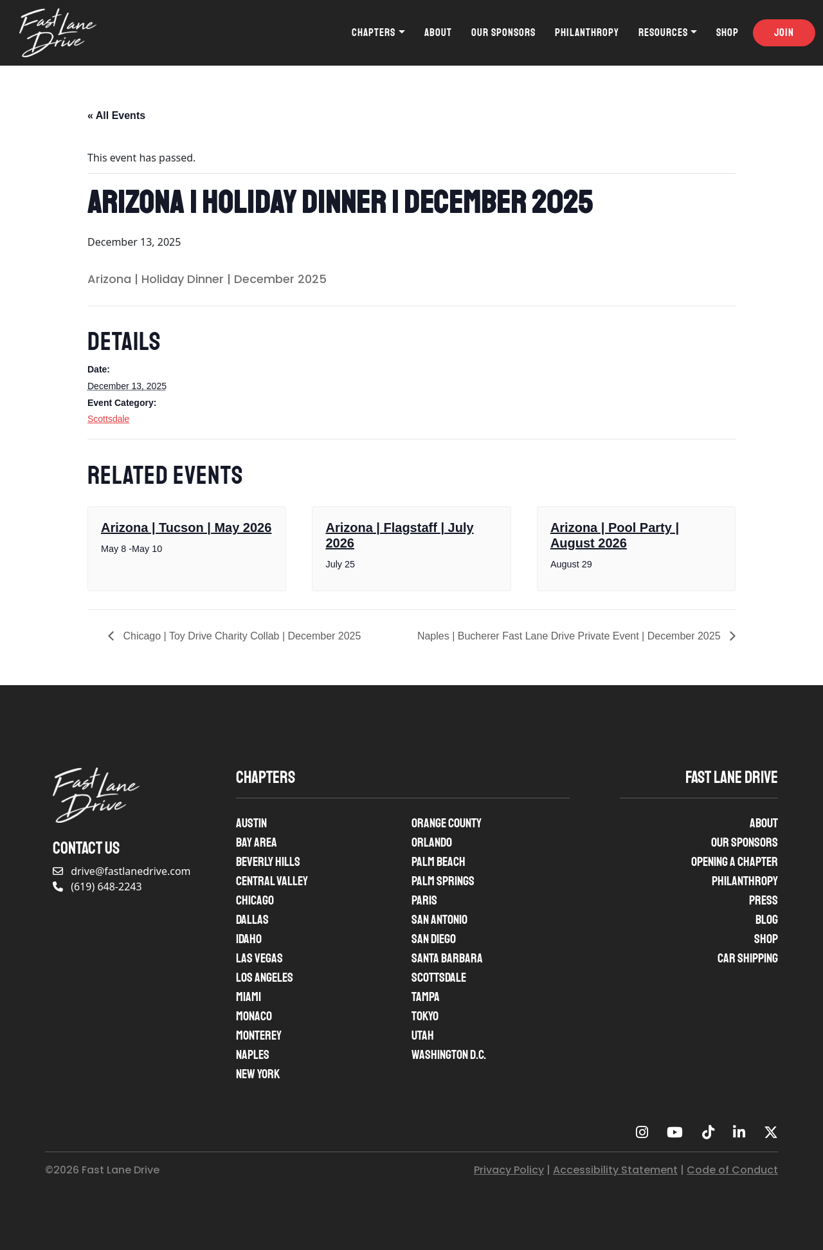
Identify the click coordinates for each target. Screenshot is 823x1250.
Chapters (373, 32)
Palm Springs (443, 881)
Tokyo (425, 1016)
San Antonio (439, 920)
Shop (727, 32)
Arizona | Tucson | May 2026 (186, 527)
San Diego (434, 939)
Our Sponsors (503, 32)
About (438, 32)
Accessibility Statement (615, 1170)
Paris (424, 900)
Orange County (447, 823)
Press (763, 900)
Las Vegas (259, 958)
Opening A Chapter (734, 862)
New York (258, 1074)
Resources (663, 32)
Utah (423, 1035)
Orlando (432, 842)
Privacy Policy (509, 1170)
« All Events (116, 115)
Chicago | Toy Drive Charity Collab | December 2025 (240, 635)
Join (784, 32)
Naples (252, 1055)
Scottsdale (108, 419)
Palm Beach (439, 862)
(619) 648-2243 (97, 886)
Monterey (259, 1035)
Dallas (252, 920)
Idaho (249, 939)
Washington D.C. (449, 1055)
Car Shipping (748, 958)
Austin (251, 823)
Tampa (426, 997)
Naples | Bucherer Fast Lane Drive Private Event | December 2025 (570, 635)
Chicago (255, 900)
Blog (766, 920)
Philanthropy (587, 32)
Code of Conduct (732, 1170)
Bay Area (256, 842)
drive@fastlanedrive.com (122, 871)
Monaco (254, 1016)
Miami (248, 997)
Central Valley (272, 881)
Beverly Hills (268, 862)
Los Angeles (264, 978)
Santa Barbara (447, 958)
